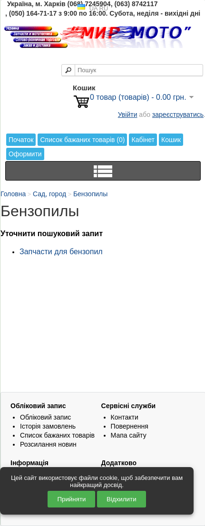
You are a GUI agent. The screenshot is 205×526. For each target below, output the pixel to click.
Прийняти (71, 499)
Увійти (127, 114)
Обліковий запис (45, 417)
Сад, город (49, 194)
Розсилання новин (48, 444)
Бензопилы (90, 194)
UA (93, 8)
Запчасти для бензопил (61, 252)
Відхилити (122, 499)
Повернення (129, 426)
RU (103, 8)
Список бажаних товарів (57, 435)
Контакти (124, 417)
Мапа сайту (128, 435)
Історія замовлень (48, 426)
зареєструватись (178, 114)
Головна (13, 194)
